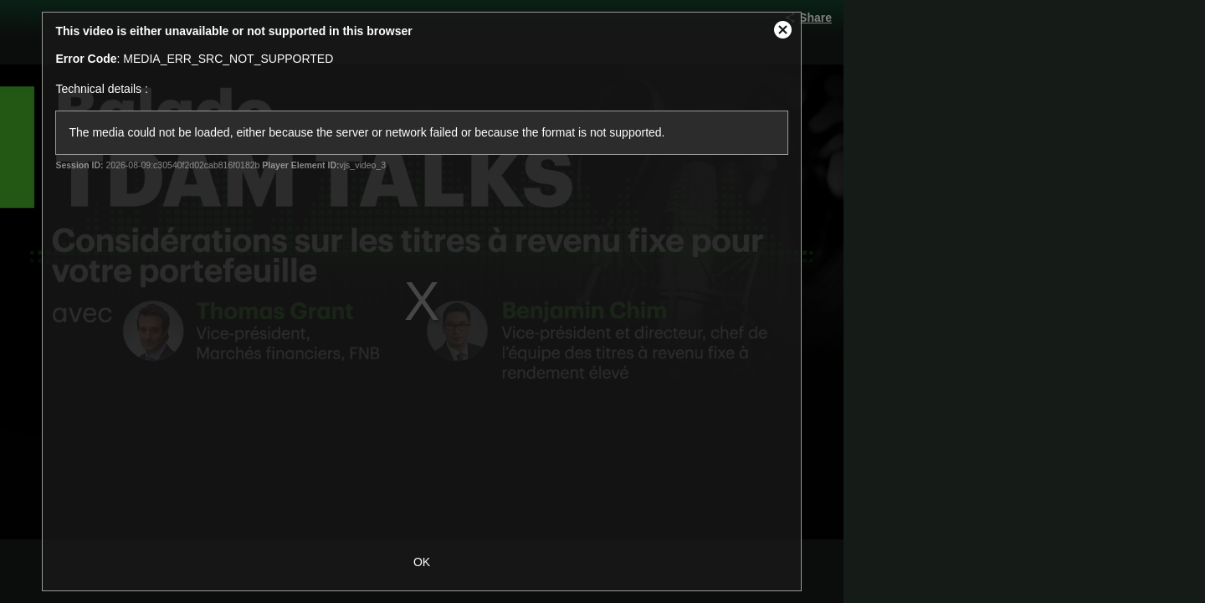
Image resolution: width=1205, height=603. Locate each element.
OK (421, 562)
